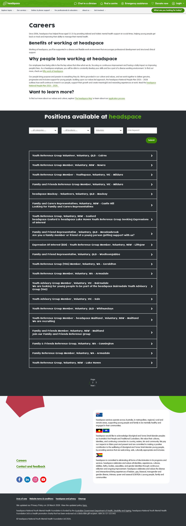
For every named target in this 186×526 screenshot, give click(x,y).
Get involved (100, 10)
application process (117, 99)
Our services (22, 10)
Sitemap (82, 499)
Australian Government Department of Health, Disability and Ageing (103, 511)
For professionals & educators (67, 10)
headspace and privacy (66, 499)
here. (85, 505)
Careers (21, 460)
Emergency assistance (134, 3)
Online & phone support (41, 10)
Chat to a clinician (85, 3)
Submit (151, 140)
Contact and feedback (30, 466)
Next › (93, 386)
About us (86, 10)
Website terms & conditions (41, 499)
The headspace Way (83, 99)
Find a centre (108, 3)
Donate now (159, 3)
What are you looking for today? (168, 10)
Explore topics (7, 10)
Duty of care (21, 499)
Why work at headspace (53, 71)
